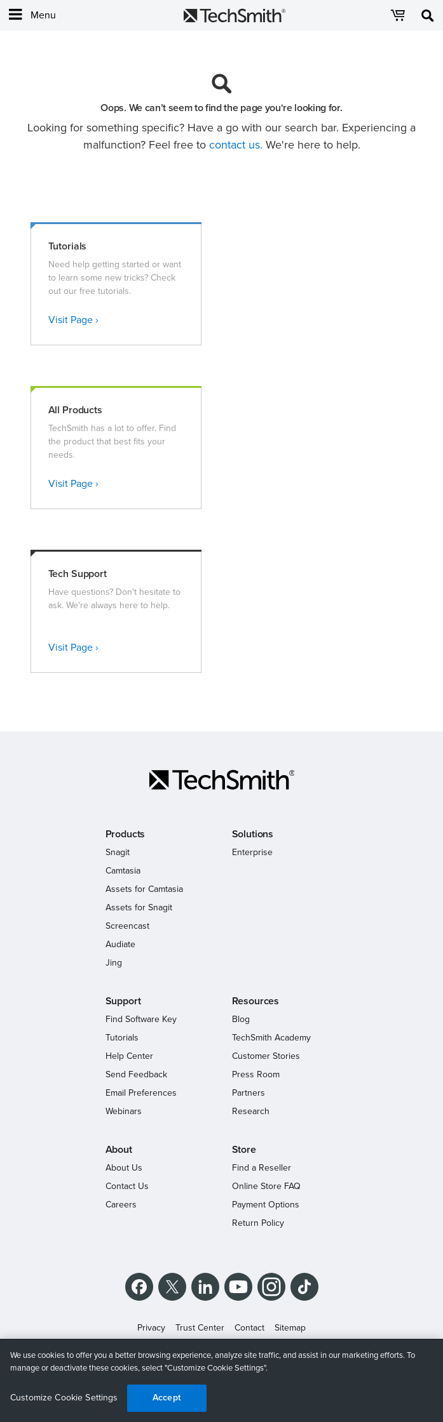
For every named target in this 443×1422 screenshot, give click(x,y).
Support (123, 1001)
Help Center (129, 1056)
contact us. (235, 145)
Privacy (151, 1327)
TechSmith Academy (271, 1037)
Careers (121, 1204)
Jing (114, 962)
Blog (241, 1019)
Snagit (118, 852)
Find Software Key (141, 1019)
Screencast (127, 925)
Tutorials (122, 1037)
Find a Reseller (261, 1167)
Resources (256, 1001)
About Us (124, 1167)
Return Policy (258, 1223)
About (119, 1149)
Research (250, 1111)
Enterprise (252, 852)
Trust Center (199, 1327)
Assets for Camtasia (144, 889)
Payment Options (265, 1204)
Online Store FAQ (266, 1186)
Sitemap (290, 1327)
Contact (249, 1327)
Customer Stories (266, 1056)
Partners (248, 1092)
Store (244, 1149)
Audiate (120, 944)
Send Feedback (136, 1074)
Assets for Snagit (139, 907)
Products (126, 834)
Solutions (253, 834)
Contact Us (127, 1186)
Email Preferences (141, 1092)
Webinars (124, 1111)
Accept (167, 1397)
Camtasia (123, 870)
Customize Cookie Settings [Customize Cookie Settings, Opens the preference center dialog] (64, 1397)
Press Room (256, 1074)
